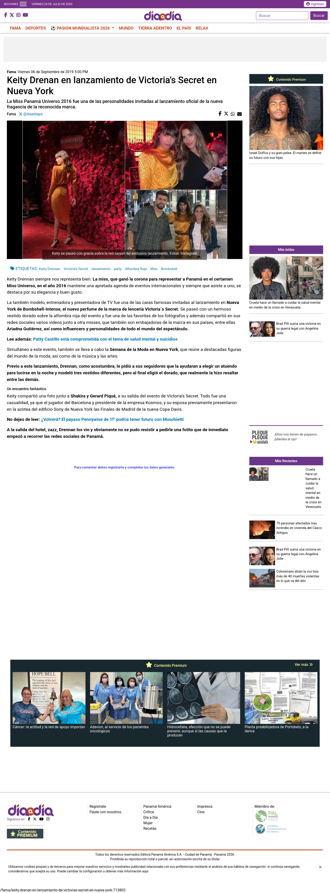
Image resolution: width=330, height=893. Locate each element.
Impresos (205, 806)
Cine (201, 812)
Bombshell (169, 269)
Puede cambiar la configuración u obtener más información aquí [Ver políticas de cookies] (102, 871)
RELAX (201, 28)
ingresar (315, 4)
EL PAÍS (183, 28)
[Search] (282, 15)
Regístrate (98, 806)
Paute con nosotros (105, 812)
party (117, 269)
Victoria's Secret (76, 269)
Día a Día (150, 817)
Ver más (304, 664)
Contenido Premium (286, 79)
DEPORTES (35, 28)
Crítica (148, 812)
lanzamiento (100, 269)
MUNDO (126, 28)
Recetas (150, 828)
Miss (154, 269)
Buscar (319, 15)
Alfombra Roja (136, 269)
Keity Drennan (49, 269)
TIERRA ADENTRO (155, 28)
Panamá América (157, 806)
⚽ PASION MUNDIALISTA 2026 (81, 28)
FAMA (15, 28)
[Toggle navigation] (23, 4)
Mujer (148, 823)
